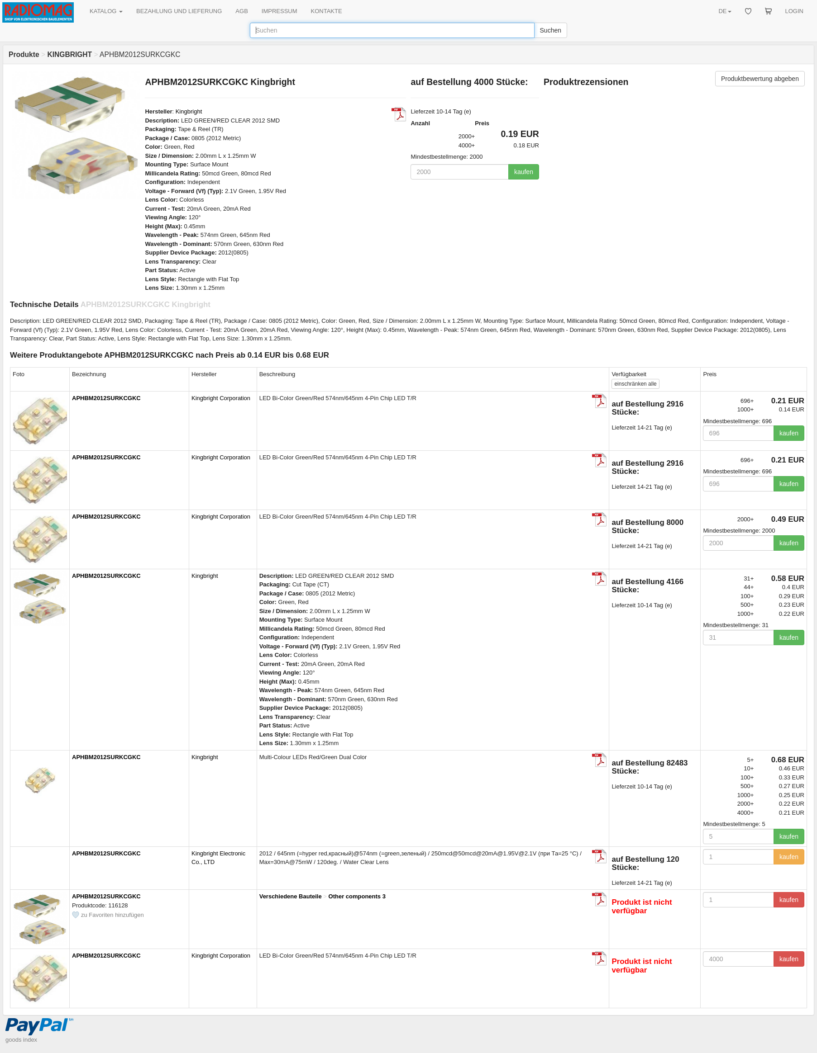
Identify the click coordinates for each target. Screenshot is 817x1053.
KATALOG (106, 11)
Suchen (550, 30)
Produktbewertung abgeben (760, 78)
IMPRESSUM (279, 11)
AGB (241, 11)
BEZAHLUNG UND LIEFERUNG (179, 11)
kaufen (523, 171)
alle (635, 384)
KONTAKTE (326, 11)
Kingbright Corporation (220, 398)
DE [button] (724, 11)
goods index (21, 1039)
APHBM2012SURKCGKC (106, 398)
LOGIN (794, 11)
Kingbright (189, 111)
